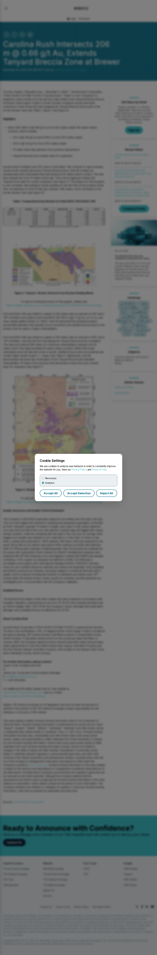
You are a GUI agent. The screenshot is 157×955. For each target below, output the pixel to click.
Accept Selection (79, 493)
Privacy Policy (79, 469)
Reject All (106, 493)
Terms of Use (99, 469)
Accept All (51, 493)
